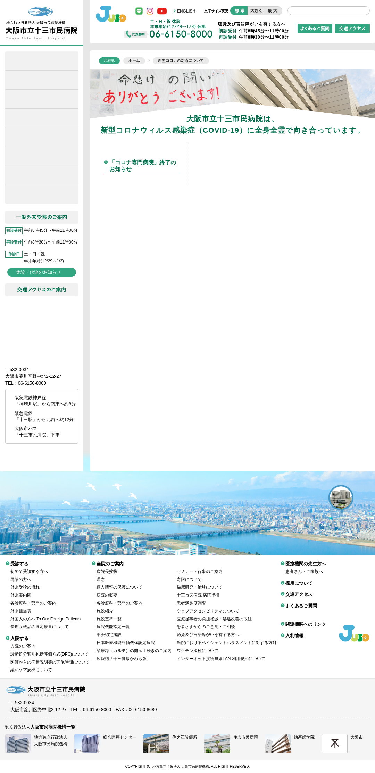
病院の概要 (107, 589)
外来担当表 (20, 605)
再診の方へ (20, 574)
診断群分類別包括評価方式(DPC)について (49, 649)
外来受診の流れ (25, 581)
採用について (41, 194)
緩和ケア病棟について (41, 80)
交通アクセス (298, 589)
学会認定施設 (109, 629)
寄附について (189, 574)
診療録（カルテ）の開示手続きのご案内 (134, 645)
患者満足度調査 (191, 597)
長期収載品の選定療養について (39, 621)
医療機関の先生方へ (41, 156)
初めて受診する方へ (29, 566)
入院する (41, 118)
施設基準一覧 (109, 613)
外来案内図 (20, 589)
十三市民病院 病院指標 (198, 589)
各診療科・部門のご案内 (33, 597)
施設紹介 (105, 605)
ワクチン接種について (197, 645)
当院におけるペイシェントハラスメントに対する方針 (227, 637)
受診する (41, 99)
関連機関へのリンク (305, 619)
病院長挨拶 (107, 566)
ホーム (41, 60)
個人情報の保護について (119, 581)
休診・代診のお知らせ (38, 272)
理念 (101, 574)
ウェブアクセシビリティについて (208, 605)
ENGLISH (186, 11)
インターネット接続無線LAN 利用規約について (221, 653)
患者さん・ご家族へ (304, 566)
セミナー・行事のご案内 (200, 566)
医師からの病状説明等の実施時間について (50, 657)
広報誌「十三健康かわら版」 (124, 653)
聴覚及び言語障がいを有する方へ (251, 24)
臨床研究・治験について (200, 581)
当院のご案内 (41, 137)
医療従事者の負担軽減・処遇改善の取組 (214, 613)
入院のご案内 (22, 641)
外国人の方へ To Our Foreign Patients (45, 613)
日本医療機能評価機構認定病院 (126, 637)
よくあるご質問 (301, 600)
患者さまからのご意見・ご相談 (206, 621)
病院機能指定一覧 (113, 621)
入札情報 (294, 630)
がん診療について (41, 175)
